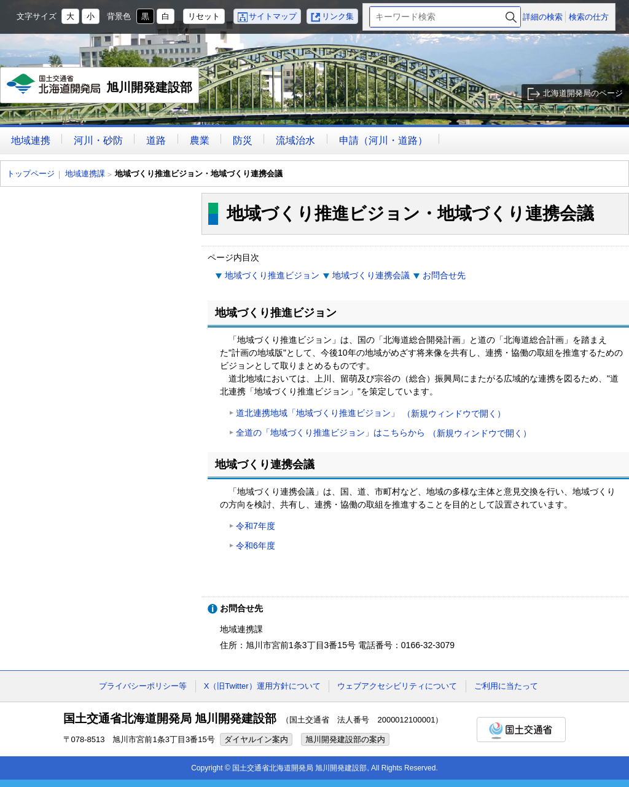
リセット (204, 16)
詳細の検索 (543, 17)
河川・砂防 (98, 140)
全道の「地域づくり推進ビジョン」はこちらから (383, 433)
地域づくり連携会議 (371, 275)
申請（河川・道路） (383, 140)
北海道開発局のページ (583, 93)
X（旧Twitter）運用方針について (262, 686)
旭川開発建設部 (100, 88)
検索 (511, 17)
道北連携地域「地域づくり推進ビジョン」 (371, 413)
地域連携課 (85, 173)
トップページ (31, 173)
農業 (199, 140)
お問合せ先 (444, 275)
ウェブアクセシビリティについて (397, 686)
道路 (156, 140)
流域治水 (295, 140)
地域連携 (30, 140)
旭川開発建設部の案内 (345, 739)
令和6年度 (255, 545)
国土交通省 (521, 729)
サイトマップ (273, 16)
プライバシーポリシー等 (143, 686)
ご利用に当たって (506, 686)
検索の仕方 (589, 17)
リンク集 (338, 16)
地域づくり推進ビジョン (272, 275)
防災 (242, 140)
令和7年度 (255, 526)
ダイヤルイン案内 (256, 739)
